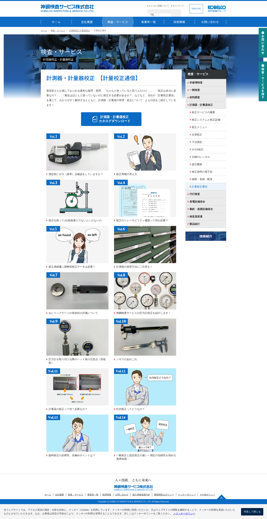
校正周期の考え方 (126, 174)
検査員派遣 (195, 216)
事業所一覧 (148, 22)
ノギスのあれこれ (126, 359)
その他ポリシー (207, 494)
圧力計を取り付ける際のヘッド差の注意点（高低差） (77, 361)
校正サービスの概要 (203, 112)
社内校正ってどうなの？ (130, 409)
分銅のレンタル (201, 157)
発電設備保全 (197, 201)
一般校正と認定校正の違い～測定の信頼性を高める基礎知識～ (146, 457)
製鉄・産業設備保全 (201, 209)
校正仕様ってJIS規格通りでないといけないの (75, 220)
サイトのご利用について (159, 6)
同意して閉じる (252, 511)
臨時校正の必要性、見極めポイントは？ (72, 455)
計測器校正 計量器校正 (79, 30)
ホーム (56, 22)
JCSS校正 (197, 149)
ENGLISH (196, 8)
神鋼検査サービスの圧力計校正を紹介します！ (143, 313)
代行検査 (194, 194)
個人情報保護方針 (141, 494)
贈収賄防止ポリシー (164, 494)
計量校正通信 (199, 186)
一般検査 (194, 90)
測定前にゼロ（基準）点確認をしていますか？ (76, 174)
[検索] (159, 11)
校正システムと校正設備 (206, 119)
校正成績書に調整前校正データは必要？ (72, 266)
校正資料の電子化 (202, 171)
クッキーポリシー (187, 494)
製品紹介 (194, 224)
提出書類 (197, 164)
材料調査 (194, 97)
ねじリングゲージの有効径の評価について (73, 313)
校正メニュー (199, 127)
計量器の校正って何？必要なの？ (68, 409)
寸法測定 (197, 142)
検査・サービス (117, 22)
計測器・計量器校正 (201, 105)
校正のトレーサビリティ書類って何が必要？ (142, 220)
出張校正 (197, 134)
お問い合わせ (210, 22)
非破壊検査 (195, 82)
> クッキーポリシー (184, 513)
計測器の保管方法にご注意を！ (134, 266)
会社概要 (87, 22)
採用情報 (179, 22)
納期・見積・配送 (202, 179)
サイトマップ (178, 6)
